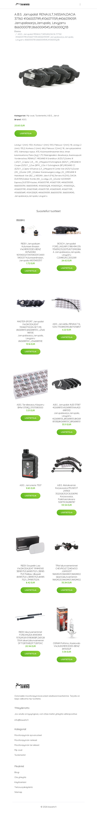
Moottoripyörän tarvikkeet (26, 745)
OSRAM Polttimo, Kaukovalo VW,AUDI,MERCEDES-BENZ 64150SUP (66, 646)
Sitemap (18, 792)
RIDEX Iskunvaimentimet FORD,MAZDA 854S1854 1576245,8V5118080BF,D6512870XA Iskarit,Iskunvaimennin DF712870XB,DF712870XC (30, 638)
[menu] (80, 4)
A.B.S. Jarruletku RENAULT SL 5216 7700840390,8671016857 (66, 325)
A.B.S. (49, 115)
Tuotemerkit (40, 115)
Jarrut (56, 115)
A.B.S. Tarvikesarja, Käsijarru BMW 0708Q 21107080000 (30, 406)
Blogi (16, 772)
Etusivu (17, 31)
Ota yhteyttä (20, 777)
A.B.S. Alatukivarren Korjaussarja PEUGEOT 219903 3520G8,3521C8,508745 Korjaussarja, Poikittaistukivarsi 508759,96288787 (66, 493)
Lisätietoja (25, 133)
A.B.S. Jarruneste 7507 (30, 485)
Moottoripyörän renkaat (25, 740)
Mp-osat (30, 115)
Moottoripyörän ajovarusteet (28, 735)
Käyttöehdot (20, 782)
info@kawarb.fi (21, 720)
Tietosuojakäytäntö (23, 787)
